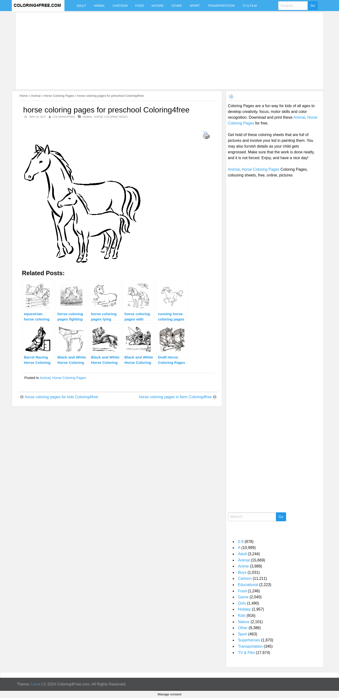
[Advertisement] (162, 48)
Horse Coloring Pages (59, 96)
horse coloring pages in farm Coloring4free (175, 397)
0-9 (241, 542)
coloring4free (63, 116)
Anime (243, 566)
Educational (248, 585)
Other (176, 5)
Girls (242, 603)
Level (35, 684)
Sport (195, 5)
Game (243, 597)
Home (23, 96)
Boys (242, 572)
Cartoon (120, 5)
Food (139, 5)
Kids (241, 615)
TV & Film (249, 5)
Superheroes (249, 640)
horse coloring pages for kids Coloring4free (61, 397)
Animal (99, 5)
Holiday (244, 609)
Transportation (221, 5)
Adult (81, 5)
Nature (158, 5)
